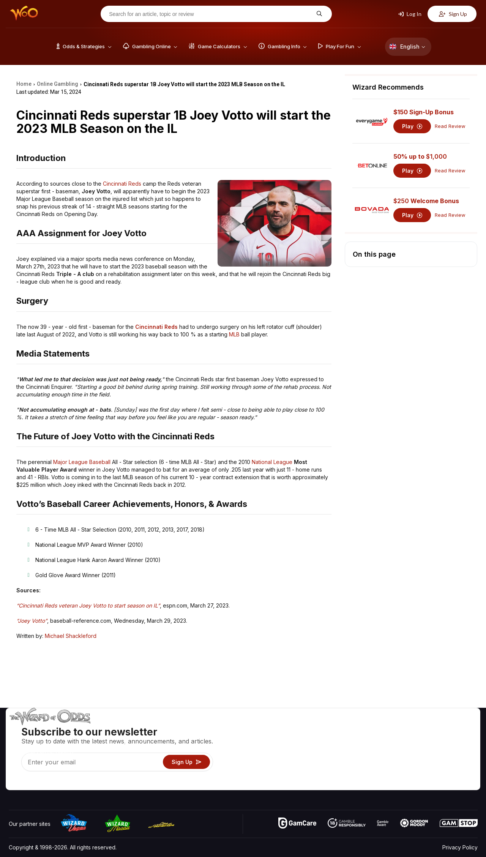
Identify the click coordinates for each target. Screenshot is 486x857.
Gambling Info (344, 751)
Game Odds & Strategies (357, 729)
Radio (414, 773)
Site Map (459, 751)
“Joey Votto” (31, 620)
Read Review (450, 126)
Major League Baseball (81, 462)
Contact (416, 740)
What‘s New (422, 762)
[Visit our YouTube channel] (15, 782)
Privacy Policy (460, 847)
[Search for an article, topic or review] (210, 14)
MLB (234, 334)
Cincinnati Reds (122, 183)
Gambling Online (347, 773)
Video (455, 729)
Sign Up (453, 14)
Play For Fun (342, 762)
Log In (409, 14)
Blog (453, 740)
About (414, 729)
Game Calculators (348, 740)
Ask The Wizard (347, 784)
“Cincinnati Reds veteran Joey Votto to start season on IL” (88, 605)
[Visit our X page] (31, 782)
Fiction (456, 762)
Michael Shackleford (70, 636)
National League (272, 462)
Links (413, 751)
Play (412, 126)
